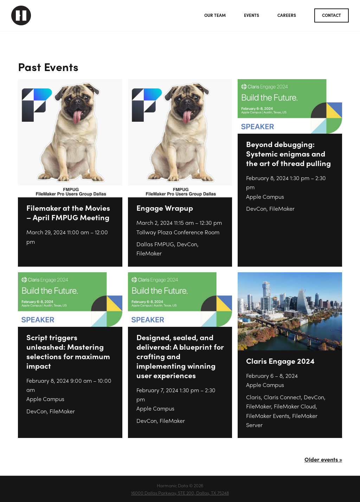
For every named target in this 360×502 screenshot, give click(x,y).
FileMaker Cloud (295, 406)
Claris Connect (282, 397)
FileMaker (149, 253)
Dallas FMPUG (155, 244)
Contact (331, 15)
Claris (253, 397)
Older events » (323, 459)
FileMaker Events (267, 416)
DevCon (187, 244)
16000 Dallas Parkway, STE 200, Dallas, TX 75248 (180, 492)
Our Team (215, 15)
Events (251, 15)
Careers (286, 15)
